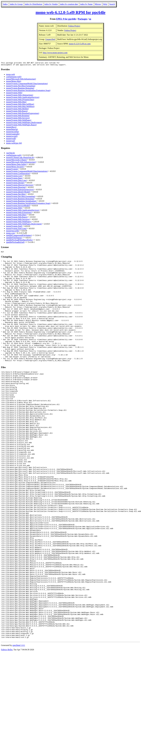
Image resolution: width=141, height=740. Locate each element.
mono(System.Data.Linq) (16, 181)
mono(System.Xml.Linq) (16, 229)
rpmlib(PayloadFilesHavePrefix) (19, 241)
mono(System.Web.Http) (16, 103)
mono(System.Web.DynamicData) (20, 100)
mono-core (10, 234)
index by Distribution (33, 4)
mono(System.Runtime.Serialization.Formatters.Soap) (28, 91)
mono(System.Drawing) (16, 188)
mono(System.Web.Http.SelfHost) (20, 105)
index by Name (86, 4)
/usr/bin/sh (10, 154)
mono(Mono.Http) (13, 82)
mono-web (10, 75)
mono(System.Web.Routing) (17, 116)
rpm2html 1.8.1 (18, 721)
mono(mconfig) (12, 132)
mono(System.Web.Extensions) (19, 213)
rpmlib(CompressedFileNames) (19, 236)
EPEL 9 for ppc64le (66, 19)
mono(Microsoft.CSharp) (16, 160)
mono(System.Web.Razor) (17, 112)
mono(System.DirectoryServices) (19, 186)
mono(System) (12, 170)
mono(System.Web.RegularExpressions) (22, 114)
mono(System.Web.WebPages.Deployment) (24, 123)
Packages (82, 19)
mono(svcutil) (12, 137)
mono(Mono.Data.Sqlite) (16, 165)
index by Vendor (51, 4)
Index (5, 4)
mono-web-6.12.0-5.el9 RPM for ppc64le (70, 12)
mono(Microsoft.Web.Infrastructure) (21, 80)
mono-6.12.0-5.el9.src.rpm (80, 44)
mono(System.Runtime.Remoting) (20, 89)
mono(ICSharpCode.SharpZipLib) (20, 158)
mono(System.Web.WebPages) (18, 121)
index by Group (16, 4)
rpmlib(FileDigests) (14, 238)
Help (105, 4)
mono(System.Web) (14, 93)
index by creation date (69, 4)
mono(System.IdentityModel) (18, 192)
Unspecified (50, 39)
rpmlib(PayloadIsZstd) (15, 243)
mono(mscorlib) (12, 231)
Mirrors (98, 4)
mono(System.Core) (14, 176)
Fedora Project (74, 26)
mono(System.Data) (14, 179)
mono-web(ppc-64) (14, 144)
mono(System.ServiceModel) (18, 206)
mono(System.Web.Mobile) (17, 109)
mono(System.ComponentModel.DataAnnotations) (27, 84)
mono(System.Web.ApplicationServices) (22, 98)
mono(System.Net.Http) (16, 195)
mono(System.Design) (15, 183)
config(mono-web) (13, 77)
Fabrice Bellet (6, 725)
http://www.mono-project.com (55, 53)
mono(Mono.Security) (15, 167)
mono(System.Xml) (14, 227)
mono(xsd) (10, 141)
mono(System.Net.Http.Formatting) (20, 87)
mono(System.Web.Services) (18, 119)
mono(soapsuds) (12, 135)
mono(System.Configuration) (18, 174)
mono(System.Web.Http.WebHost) (20, 107)
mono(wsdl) (11, 139)
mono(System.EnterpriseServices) (20, 190)
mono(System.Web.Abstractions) (19, 96)
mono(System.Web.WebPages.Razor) (21, 125)
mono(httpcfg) (12, 130)
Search (112, 4)
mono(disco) (11, 128)
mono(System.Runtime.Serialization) (21, 202)
